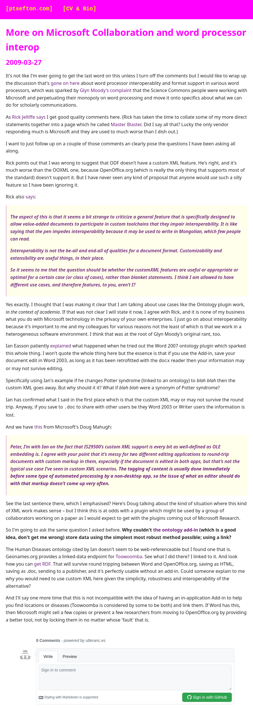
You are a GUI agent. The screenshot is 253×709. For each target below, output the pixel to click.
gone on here (65, 83)
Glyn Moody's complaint (106, 90)
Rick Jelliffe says (29, 117)
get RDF (42, 563)
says (30, 197)
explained (60, 346)
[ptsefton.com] (29, 9)
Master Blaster (126, 124)
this (38, 426)
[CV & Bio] (79, 9)
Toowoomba (128, 555)
